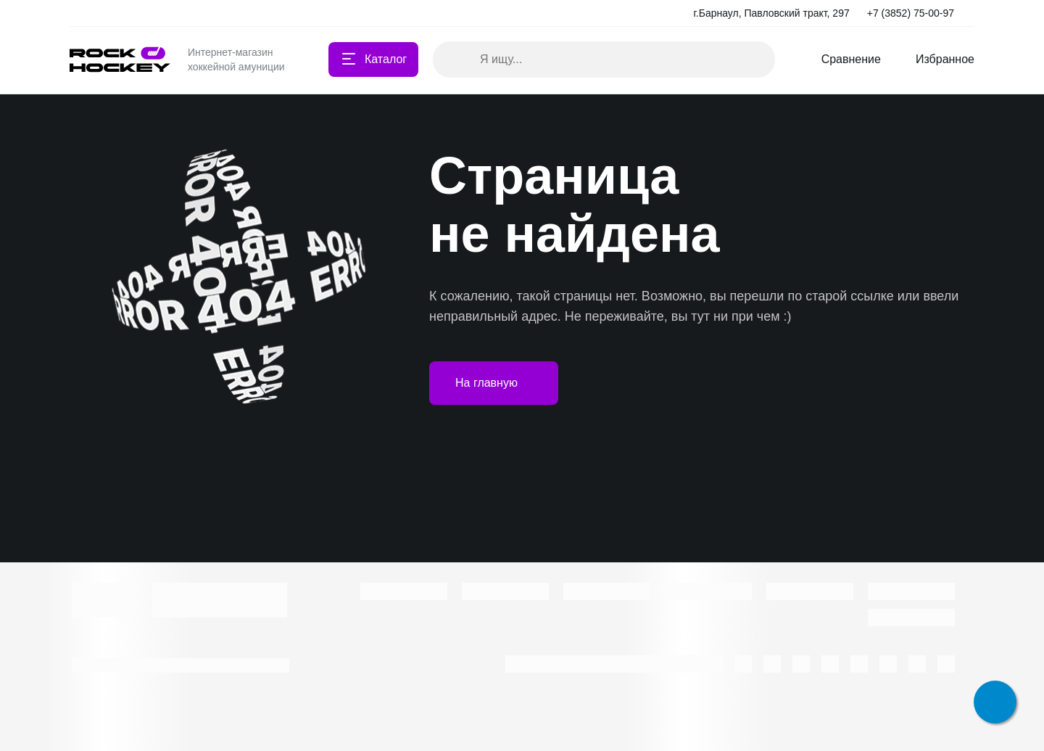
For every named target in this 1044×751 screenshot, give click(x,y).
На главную (493, 383)
